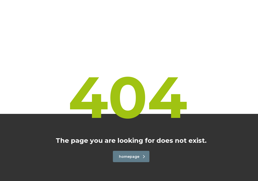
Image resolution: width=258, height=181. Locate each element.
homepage (132, 156)
